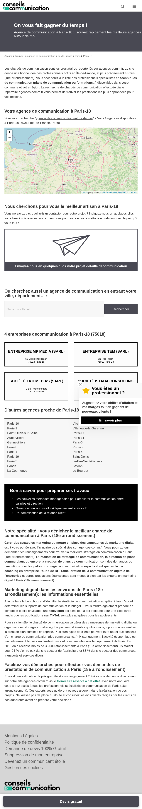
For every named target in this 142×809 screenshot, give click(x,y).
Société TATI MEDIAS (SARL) (36, 381)
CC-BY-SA (132, 192)
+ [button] (9, 132)
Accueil (8, 56)
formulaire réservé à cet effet (78, 681)
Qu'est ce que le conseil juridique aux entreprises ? (51, 508)
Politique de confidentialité (29, 742)
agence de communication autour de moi (64, 118)
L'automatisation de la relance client (40, 513)
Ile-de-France (65, 56)
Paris (77, 56)
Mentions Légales (21, 735)
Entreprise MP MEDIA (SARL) (36, 351)
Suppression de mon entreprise (34, 755)
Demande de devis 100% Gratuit (35, 748)
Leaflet (85, 192)
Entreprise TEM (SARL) (106, 351)
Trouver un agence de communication (35, 56)
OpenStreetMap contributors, (113, 192)
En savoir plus (110, 420)
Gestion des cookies (23, 767)
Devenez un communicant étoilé (34, 761)
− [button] (9, 138)
